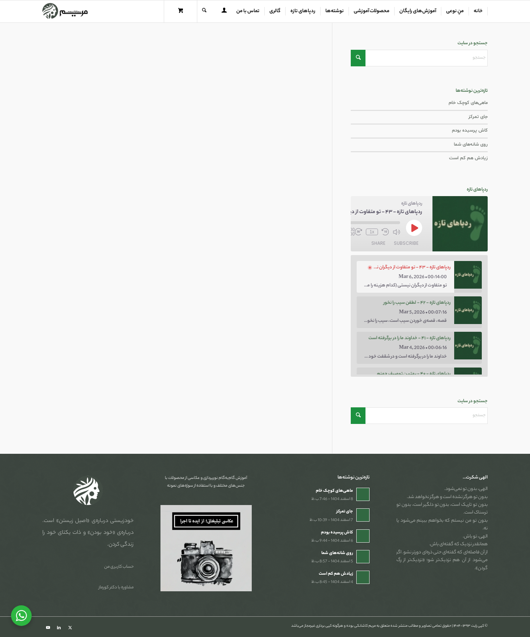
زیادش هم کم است (468, 158)
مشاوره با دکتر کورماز (116, 587)
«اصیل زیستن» (73, 521)
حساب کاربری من (119, 567)
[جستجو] (204, 11)
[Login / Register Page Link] (224, 12)
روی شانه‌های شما (471, 144)
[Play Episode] (414, 228)
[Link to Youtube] (47, 627)
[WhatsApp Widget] (21, 615)
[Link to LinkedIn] (58, 627)
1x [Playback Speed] (372, 231)
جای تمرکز (478, 117)
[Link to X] (69, 627)
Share (378, 243)
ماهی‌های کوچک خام (468, 103)
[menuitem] (478, 11)
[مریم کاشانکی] (65, 11)
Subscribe (406, 243)
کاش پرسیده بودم (470, 130)
